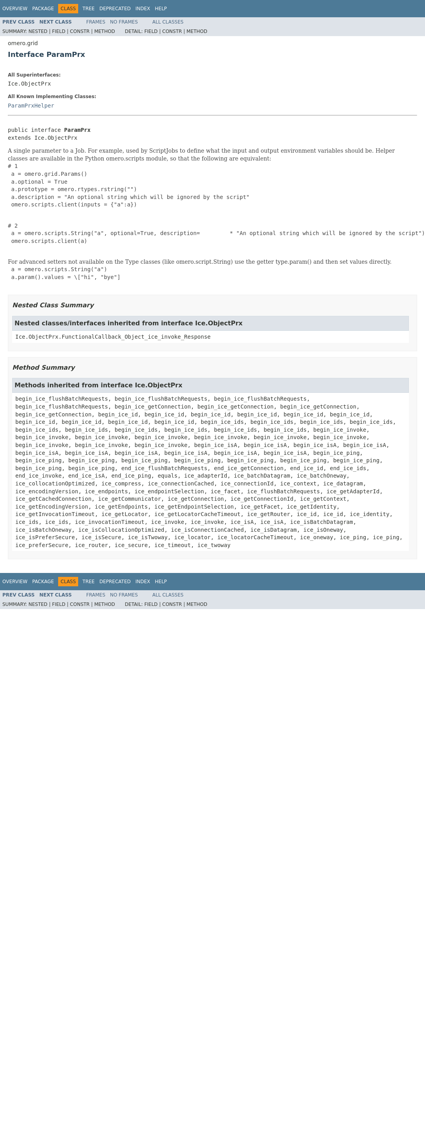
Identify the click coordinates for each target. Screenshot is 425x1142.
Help (161, 8)
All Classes (167, 22)
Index (143, 8)
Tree (88, 8)
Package (43, 8)
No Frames (124, 22)
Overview (14, 8)
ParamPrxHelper (31, 105)
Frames (96, 22)
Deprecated (115, 8)
